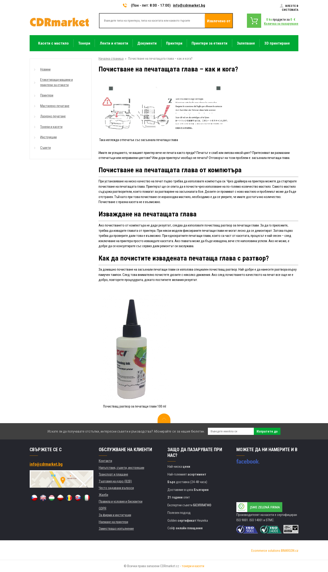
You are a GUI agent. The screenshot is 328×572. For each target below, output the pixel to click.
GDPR (102, 508)
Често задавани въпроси (116, 488)
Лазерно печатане (53, 116)
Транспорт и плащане (113, 474)
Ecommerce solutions (265, 550)
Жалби (103, 495)
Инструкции (48, 137)
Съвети (45, 148)
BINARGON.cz (289, 550)
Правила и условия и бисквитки (120, 501)
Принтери (46, 95)
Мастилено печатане (54, 106)
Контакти (105, 461)
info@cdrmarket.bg (189, 5)
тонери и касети (193, 566)
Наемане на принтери (113, 522)
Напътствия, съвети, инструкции (121, 468)
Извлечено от (218, 21)
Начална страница (111, 58)
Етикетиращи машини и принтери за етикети (56, 82)
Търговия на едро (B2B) (115, 481)
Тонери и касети (51, 127)
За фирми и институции (115, 515)
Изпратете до (267, 431)
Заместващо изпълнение (116, 529)
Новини (45, 69)
